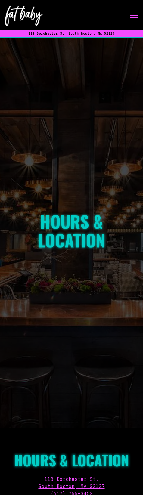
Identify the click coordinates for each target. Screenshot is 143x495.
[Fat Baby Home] (24, 15)
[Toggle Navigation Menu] (134, 15)
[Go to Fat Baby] (71, 34)
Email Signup (71, 487)
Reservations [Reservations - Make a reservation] (71, 471)
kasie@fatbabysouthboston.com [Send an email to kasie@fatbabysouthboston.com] (72, 463)
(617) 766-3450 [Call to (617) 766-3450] (72, 456)
